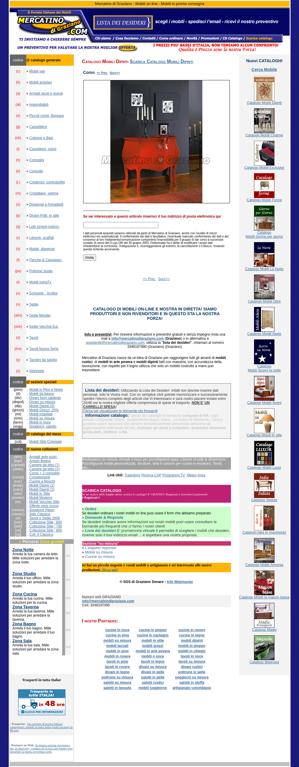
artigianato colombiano (192, 688)
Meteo (192, 475)
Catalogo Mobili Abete (264, 334)
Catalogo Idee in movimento (264, 532)
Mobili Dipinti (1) (41, 485)
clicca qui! (110, 570)
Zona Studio (24, 573)
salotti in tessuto (117, 688)
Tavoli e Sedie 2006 (44, 518)
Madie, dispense (42, 249)
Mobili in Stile (39, 494)
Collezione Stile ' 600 (45, 522)
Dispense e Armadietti (46, 204)
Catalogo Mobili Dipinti (264, 103)
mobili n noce (152, 656)
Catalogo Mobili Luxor (264, 468)
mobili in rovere (117, 656)
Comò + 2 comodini (44, 473)
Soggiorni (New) (41, 510)
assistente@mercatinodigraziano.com (115, 343)
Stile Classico (39, 514)
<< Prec (102, 72)
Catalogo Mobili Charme (264, 135)
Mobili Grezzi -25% (44, 410)
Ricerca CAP (151, 475)
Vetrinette (36, 371)
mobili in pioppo (192, 646)
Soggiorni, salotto (42, 426)
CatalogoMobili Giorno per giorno (264, 234)
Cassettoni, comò (42, 149)
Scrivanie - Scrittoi (43, 293)
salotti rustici (153, 683)
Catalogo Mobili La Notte (264, 269)
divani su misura (153, 667)
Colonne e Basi (41, 138)
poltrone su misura (117, 677)
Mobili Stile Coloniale (45, 442)
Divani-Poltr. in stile (44, 216)
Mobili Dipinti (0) (41, 406)
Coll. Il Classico (41, 534)
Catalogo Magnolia (264, 662)
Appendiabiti (38, 105)
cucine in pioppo (152, 630)
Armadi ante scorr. (43, 457)
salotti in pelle (152, 677)
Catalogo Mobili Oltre (264, 301)
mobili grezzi (153, 646)
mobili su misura (117, 640)
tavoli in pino (117, 662)
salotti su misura (117, 683)
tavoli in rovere (117, 667)
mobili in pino (117, 651)
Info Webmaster (180, 582)
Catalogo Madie (264, 630)
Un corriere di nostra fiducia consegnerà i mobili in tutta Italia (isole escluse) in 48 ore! (41, 727)
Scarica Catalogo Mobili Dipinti (161, 61)
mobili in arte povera (152, 651)
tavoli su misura (191, 662)
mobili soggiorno (152, 688)
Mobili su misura (42, 418)
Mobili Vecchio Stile (44, 502)
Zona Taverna (26, 607)
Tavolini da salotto (43, 360)
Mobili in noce (40, 422)
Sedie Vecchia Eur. (44, 326)
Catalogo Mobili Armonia (264, 565)
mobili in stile (153, 640)
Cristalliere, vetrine (43, 193)
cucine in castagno (152, 635)
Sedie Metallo (40, 315)
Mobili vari (37, 71)
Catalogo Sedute (264, 500)
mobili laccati (117, 646)
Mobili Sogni (271, 403)
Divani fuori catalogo (45, 398)
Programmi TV (173, 475)
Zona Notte (23, 549)
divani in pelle (152, 672)
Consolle (36, 171)
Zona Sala (22, 640)
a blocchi (48, 481)
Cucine (35, 481)
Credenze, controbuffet (47, 182)
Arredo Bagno (40, 461)
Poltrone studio (41, 271)
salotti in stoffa (191, 683)
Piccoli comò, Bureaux (46, 116)
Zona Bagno (24, 624)
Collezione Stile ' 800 (45, 530)
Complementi (39, 477)
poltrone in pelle (192, 672)
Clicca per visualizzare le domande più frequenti (120, 411)
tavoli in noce (192, 656)
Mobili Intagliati (40, 414)
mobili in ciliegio (192, 651)
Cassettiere (38, 127)
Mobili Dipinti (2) (41, 489)
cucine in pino (117, 635)
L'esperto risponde (100, 548)
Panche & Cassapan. (45, 260)
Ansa (201, 475)
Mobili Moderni (40, 498)
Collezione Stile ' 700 (45, 526)
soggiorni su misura (192, 677)
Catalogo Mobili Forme (264, 200)
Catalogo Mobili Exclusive (264, 168)
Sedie (33, 304)
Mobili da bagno (41, 394)
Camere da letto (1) (44, 465)
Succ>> (114, 72)
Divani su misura (42, 402)
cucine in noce (117, 630)
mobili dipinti (192, 640)
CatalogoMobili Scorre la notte (264, 368)
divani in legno (117, 672)
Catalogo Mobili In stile (264, 435)
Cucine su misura (99, 556)
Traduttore (132, 475)
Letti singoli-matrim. (44, 227)
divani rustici (192, 667)
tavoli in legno (153, 662)
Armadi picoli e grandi (46, 93)
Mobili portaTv (40, 282)
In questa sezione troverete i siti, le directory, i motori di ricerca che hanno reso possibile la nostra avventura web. (41, 748)
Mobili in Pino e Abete (46, 390)
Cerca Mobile (264, 69)
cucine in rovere (191, 630)
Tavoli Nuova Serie (43, 349)
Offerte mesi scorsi (43, 506)
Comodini (36, 160)
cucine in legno (191, 635)
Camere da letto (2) (44, 469)
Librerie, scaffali (41, 238)
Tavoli (33, 338)
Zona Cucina (25, 594)
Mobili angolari (40, 82)
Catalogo (254, 403)
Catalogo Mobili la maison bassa (264, 597)
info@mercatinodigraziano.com (138, 338)
